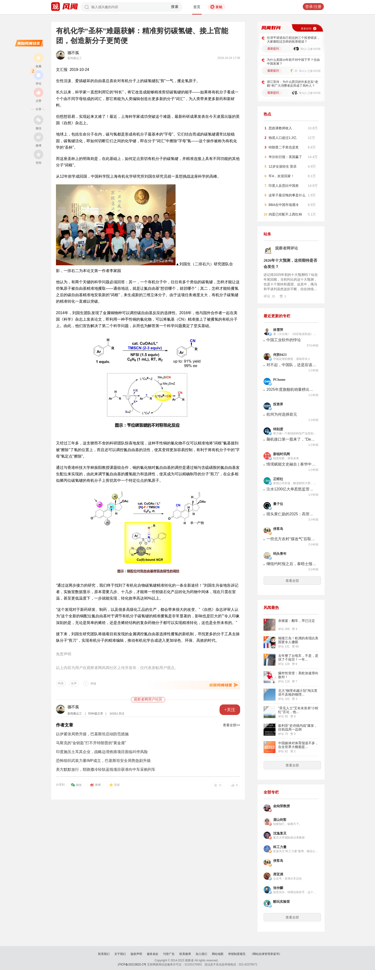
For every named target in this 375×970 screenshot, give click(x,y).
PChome (279, 379)
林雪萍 (278, 330)
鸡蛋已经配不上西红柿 (285, 214)
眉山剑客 (280, 820)
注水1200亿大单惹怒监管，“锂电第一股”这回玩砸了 (291, 489)
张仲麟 (278, 888)
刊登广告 (169, 954)
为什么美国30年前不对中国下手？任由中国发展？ (293, 61)
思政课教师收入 (280, 128)
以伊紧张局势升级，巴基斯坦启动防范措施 (92, 734)
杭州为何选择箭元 (281, 414)
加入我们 (201, 954)
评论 (269, 296)
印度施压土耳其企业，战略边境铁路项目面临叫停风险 (102, 752)
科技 (61, 683)
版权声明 (136, 954)
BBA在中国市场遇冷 (284, 205)
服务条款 (152, 954)
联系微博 (185, 954)
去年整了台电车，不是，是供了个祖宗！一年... (298, 657)
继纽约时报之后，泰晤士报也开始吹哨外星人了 (291, 564)
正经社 (278, 479)
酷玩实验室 (281, 901)
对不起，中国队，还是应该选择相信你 (291, 365)
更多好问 (306, 28)
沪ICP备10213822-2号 (132, 964)
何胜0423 (280, 355)
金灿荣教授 (281, 806)
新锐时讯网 (281, 454)
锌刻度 (278, 429)
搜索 (175, 7)
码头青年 (280, 554)
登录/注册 (313, 7)
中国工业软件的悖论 (283, 340)
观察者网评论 (286, 248)
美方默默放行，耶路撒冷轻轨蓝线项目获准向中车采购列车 (105, 769)
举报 (93, 683)
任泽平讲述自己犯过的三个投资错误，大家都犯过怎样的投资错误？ (293, 39)
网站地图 (217, 954)
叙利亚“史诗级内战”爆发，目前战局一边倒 (297, 727)
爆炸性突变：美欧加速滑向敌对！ (298, 675)
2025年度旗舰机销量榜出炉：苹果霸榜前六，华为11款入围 (291, 389)
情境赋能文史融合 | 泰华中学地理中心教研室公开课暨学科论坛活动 (291, 464)
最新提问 (273, 48)
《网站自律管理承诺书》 (266, 954)
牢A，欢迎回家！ (281, 176)
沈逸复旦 (280, 833)
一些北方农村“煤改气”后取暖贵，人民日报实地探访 (291, 539)
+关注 (229, 709)
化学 (74, 683)
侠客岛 (278, 529)
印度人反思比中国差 (284, 185)
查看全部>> (231, 725)
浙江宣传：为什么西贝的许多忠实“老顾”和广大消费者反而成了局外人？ (292, 83)
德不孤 (73, 53)
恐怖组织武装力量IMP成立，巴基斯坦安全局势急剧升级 (103, 761)
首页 (196, 7)
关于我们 (120, 954)
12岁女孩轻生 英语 (283, 166)
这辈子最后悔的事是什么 (287, 195)
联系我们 (104, 954)
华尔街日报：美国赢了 (285, 157)
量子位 (278, 504)
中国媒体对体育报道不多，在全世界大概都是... (298, 745)
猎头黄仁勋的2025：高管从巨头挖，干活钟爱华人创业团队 (291, 514)
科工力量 (280, 847)
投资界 (278, 404)
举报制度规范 (236, 954)
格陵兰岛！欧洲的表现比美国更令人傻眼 (298, 640)
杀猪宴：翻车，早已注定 (296, 621)
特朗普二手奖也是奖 (284, 147)
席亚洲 (278, 874)
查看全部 (292, 581)
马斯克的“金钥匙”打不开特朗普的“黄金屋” (91, 743)
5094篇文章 (95, 713)
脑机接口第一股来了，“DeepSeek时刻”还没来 (291, 439)
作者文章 (64, 725)
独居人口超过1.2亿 (283, 138)
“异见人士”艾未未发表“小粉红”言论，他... (298, 710)
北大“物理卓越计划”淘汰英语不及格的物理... (297, 692)
